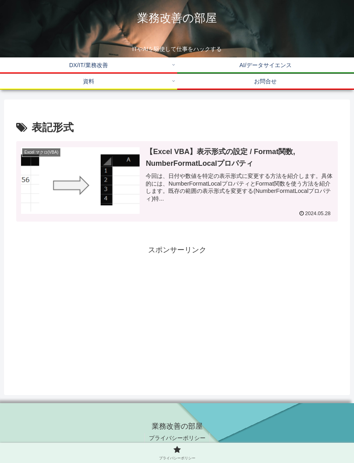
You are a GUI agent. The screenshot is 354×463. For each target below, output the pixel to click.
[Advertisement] (177, 313)
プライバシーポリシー (177, 438)
